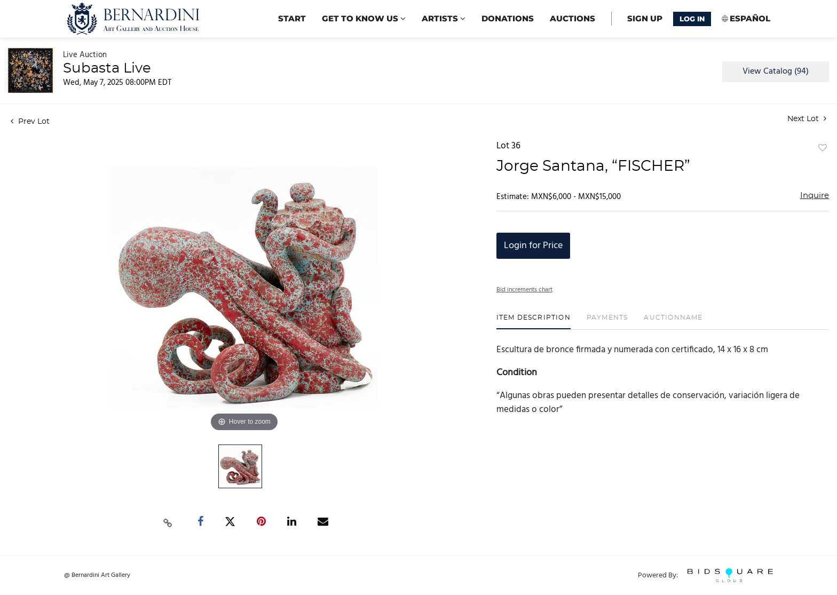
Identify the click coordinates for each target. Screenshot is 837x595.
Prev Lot (30, 121)
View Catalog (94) (776, 71)
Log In (692, 18)
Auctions (572, 18)
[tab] (533, 321)
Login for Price (533, 245)
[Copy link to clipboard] (168, 521)
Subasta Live (107, 68)
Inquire (814, 196)
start (292, 18)
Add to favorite (822, 148)
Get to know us (364, 18)
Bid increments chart (524, 290)
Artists (443, 18)
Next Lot (806, 119)
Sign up (644, 18)
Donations (507, 18)
